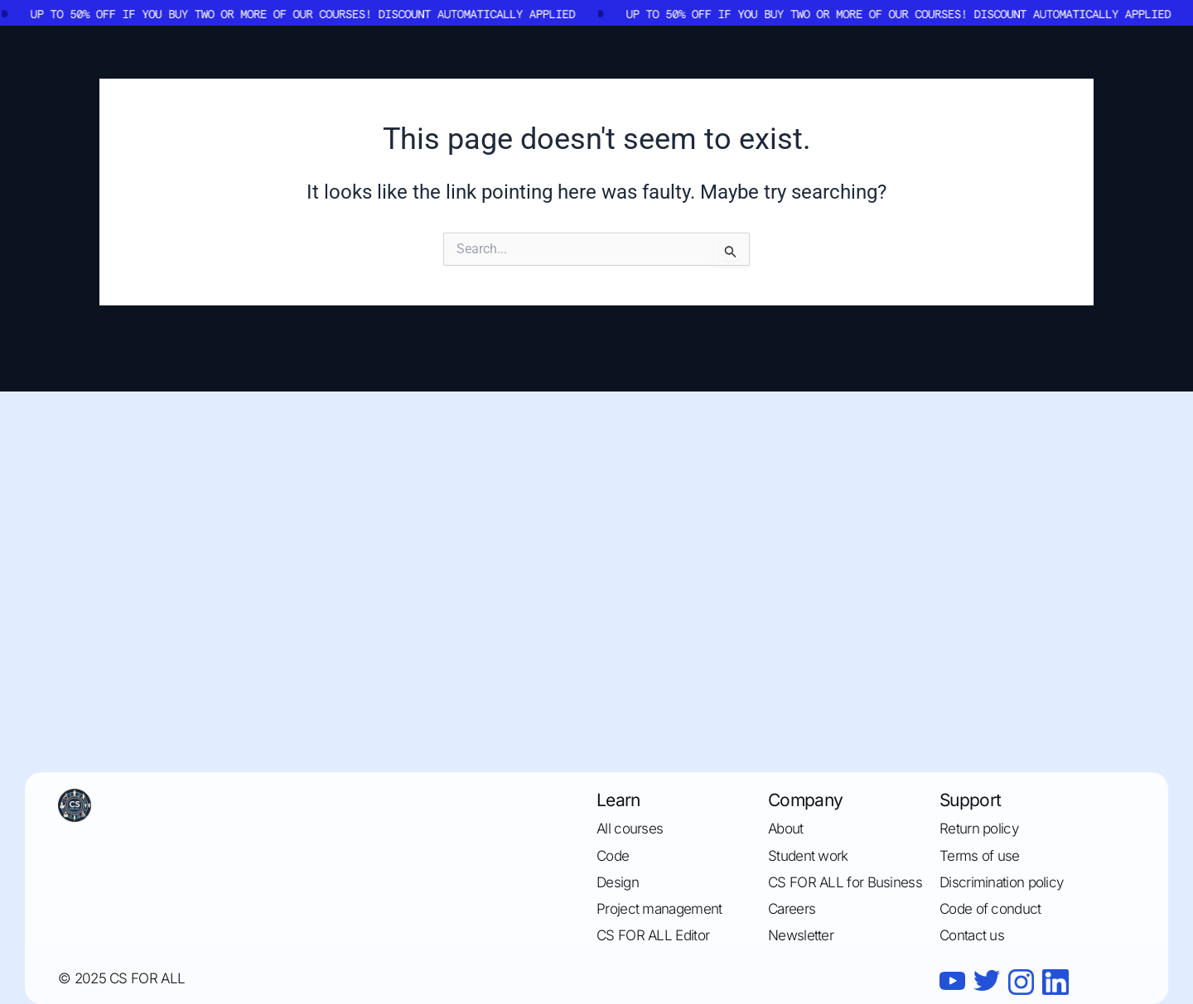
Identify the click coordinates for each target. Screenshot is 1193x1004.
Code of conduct (990, 909)
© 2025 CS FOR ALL (121, 978)
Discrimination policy (1001, 882)
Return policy (978, 828)
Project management (659, 909)
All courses (629, 828)
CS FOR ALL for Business (845, 882)
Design (617, 882)
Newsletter (800, 935)
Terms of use (979, 856)
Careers (791, 909)
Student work (808, 856)
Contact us (971, 935)
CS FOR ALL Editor (652, 935)
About (786, 828)
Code (612, 856)
